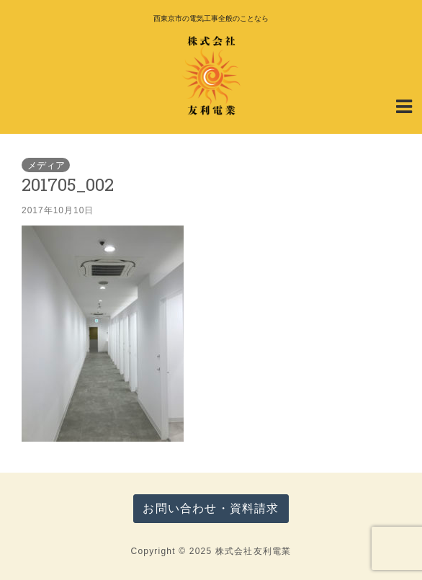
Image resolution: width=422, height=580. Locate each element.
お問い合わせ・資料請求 (211, 508)
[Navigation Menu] (404, 105)
